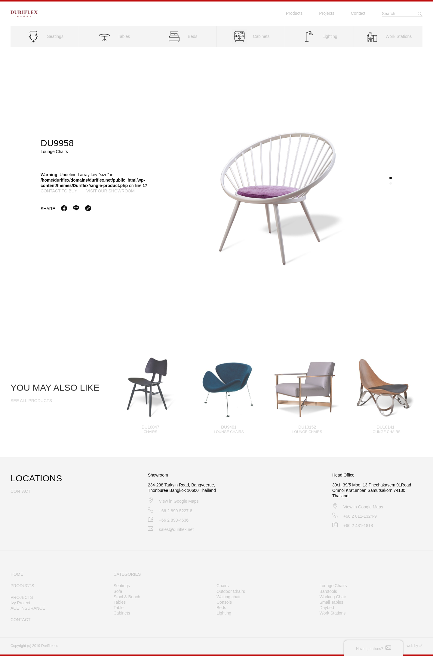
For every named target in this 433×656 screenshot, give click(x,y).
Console (224, 602)
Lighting (223, 613)
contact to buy (59, 191)
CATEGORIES (127, 574)
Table (119, 607)
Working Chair (332, 596)
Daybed (326, 607)
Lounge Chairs (333, 585)
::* (420, 646)
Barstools (328, 591)
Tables (120, 602)
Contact (358, 13)
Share (48, 209)
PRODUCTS (22, 585)
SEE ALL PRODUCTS (31, 406)
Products (294, 13)
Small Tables (331, 602)
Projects (326, 13)
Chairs (222, 585)
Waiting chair (228, 596)
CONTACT (21, 619)
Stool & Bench (127, 596)
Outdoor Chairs (230, 591)
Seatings (122, 585)
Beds (221, 607)
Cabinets (122, 613)
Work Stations (332, 613)
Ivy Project (20, 602)
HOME (17, 574)
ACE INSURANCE (28, 608)
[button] (390, 178)
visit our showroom (110, 191)
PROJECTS (22, 597)
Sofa (118, 591)
